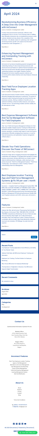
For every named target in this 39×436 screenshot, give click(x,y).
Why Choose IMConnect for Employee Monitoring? (15, 263)
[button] (27, 432)
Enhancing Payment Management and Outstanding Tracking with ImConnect (18, 56)
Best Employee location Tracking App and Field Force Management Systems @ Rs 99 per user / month (18, 178)
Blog (13, 151)
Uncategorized (16, 29)
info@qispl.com (23, 406)
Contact (19, 393)
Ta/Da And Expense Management (19, 370)
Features (6, 205)
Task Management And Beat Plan (19, 366)
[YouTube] (25, 424)
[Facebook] (14, 424)
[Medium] (19, 424)
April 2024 (4, 294)
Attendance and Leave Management (19, 364)
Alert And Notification (19, 374)
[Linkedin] (22, 424)
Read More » (5, 47)
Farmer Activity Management (19, 368)
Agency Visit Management (19, 363)
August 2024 (5, 291)
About (19, 388)
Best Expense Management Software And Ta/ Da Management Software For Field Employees (19, 118)
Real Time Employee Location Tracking (19, 361)
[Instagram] (17, 424)
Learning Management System (19, 372)
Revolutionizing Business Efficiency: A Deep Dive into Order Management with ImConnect (19, 25)
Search (3, 234)
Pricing (19, 391)
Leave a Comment (6, 29)
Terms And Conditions (19, 400)
